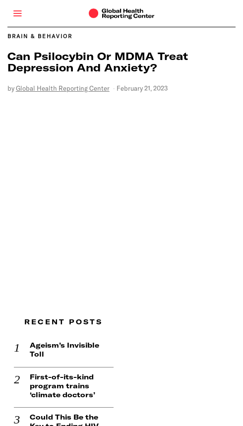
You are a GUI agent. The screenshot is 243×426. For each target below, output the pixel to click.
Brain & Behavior (39, 36)
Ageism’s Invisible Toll (58, 336)
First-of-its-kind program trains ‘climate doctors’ (56, 372)
